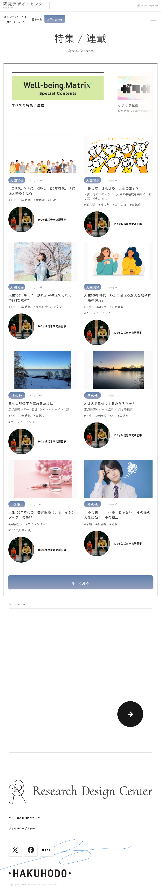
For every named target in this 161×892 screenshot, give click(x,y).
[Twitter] (15, 855)
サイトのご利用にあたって (24, 818)
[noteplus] (46, 855)
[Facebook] (31, 855)
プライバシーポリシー (22, 828)
